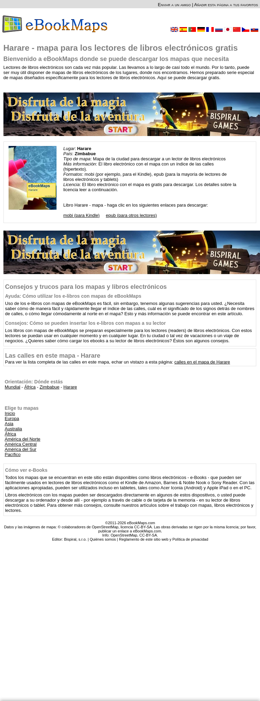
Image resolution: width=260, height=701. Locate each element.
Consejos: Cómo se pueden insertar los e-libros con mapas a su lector (85, 323)
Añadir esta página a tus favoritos (226, 4)
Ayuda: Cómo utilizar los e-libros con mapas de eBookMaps (73, 296)
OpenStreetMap (124, 535)
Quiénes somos (103, 539)
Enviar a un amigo (174, 4)
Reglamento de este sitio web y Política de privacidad (163, 539)
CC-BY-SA (148, 535)
